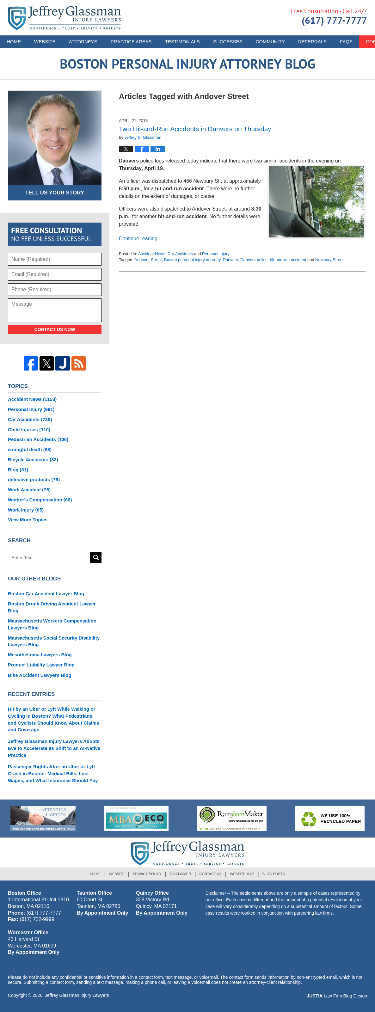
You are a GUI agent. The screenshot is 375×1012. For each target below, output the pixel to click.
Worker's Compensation (40, 499)
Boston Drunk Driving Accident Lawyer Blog (52, 607)
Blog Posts (273, 874)
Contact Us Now (54, 329)
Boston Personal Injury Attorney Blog (64, 18)
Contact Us (210, 874)
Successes (228, 41)
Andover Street (148, 259)
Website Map (242, 874)
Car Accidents (180, 253)
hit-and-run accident (288, 259)
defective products (34, 479)
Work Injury (26, 509)
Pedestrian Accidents (38, 439)
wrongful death (30, 449)
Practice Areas (131, 41)
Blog (18, 469)
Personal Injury (216, 253)
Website (45, 41)
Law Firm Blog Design (337, 995)
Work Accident (29, 489)
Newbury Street (329, 259)
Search (95, 557)
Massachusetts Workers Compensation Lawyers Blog (52, 624)
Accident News (151, 253)
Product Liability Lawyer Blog (41, 664)
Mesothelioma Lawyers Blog (40, 654)
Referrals (312, 41)
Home (14, 41)
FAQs (346, 41)
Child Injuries (29, 429)
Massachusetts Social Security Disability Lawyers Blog (54, 641)
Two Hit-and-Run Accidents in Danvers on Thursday (195, 128)
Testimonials (182, 41)
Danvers (230, 259)
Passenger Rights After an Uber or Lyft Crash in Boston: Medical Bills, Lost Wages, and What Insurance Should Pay (53, 773)
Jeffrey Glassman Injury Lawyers (77, 995)
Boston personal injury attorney (192, 259)
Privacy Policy (147, 874)
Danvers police (253, 259)
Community (270, 41)
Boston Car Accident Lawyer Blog (46, 593)
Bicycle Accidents (33, 459)
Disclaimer (180, 874)
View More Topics (27, 519)
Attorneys (83, 41)
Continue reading (138, 238)
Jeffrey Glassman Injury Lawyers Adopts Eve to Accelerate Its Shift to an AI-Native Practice (54, 748)
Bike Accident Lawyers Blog (39, 675)
